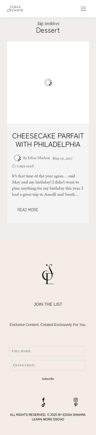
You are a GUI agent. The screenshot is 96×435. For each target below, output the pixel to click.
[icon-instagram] (64, 400)
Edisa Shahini (39, 158)
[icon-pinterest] (64, 405)
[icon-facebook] (32, 400)
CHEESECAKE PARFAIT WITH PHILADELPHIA (48, 139)
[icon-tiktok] (32, 405)
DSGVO (58, 419)
